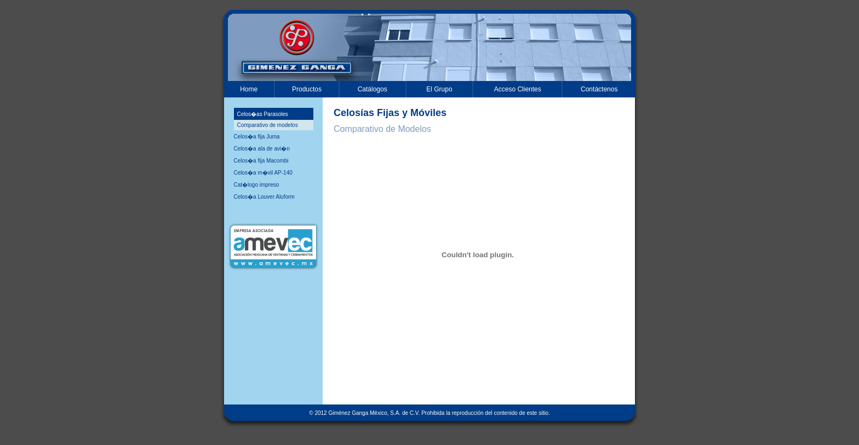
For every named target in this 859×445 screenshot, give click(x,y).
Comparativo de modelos (267, 125)
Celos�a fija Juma (257, 137)
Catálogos (372, 89)
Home (248, 89)
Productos (307, 89)
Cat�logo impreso (256, 185)
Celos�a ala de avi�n (262, 149)
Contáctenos (599, 89)
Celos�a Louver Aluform (264, 197)
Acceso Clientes (517, 89)
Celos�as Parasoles (262, 114)
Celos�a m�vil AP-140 (263, 173)
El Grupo (439, 89)
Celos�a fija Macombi (261, 161)
